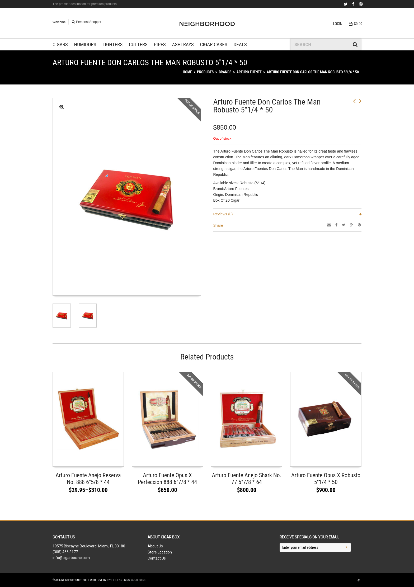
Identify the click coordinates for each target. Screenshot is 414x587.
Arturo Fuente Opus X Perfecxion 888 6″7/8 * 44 (167, 478)
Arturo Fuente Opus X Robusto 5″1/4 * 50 (325, 478)
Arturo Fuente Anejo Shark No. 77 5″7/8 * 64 (246, 478)
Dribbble (361, 4)
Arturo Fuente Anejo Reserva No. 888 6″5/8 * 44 (88, 478)
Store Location (160, 552)
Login (337, 24)
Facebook (353, 4)
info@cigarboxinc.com (71, 558)
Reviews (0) (223, 214)
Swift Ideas (114, 580)
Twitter (345, 4)
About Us (155, 546)
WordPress (138, 580)
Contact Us (157, 558)
